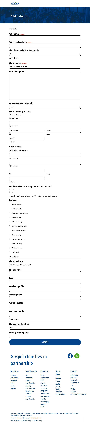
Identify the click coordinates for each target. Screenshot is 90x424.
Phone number (15, 270)
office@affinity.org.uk (78, 394)
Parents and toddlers (18, 239)
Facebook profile (16, 286)
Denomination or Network (20, 103)
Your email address (20, 42)
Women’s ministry (17, 248)
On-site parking (16, 235)
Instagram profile (16, 311)
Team (13, 386)
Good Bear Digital (36, 418)
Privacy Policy (27, 420)
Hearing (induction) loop (19, 226)
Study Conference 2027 (45, 377)
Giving (58, 381)
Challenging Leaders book (45, 404)
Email (11, 278)
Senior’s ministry (17, 243)
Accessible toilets (17, 204)
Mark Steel (20, 418)
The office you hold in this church (24, 50)
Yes (13, 189)
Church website (16, 261)
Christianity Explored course (20, 213)
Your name (16, 34)
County (48, 134)
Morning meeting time (19, 324)
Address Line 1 (13, 118)
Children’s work (16, 209)
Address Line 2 (13, 126)
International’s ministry (19, 230)
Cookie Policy (38, 420)
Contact (58, 378)
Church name (17, 63)
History (13, 389)
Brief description (16, 71)
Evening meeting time (19, 332)
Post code (12, 142)
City (10, 134)
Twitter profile (15, 295)
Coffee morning (16, 217)
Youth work (15, 252)
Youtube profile (16, 303)
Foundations (45, 394)
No (13, 192)
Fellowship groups (17, 222)
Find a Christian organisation (60, 391)
